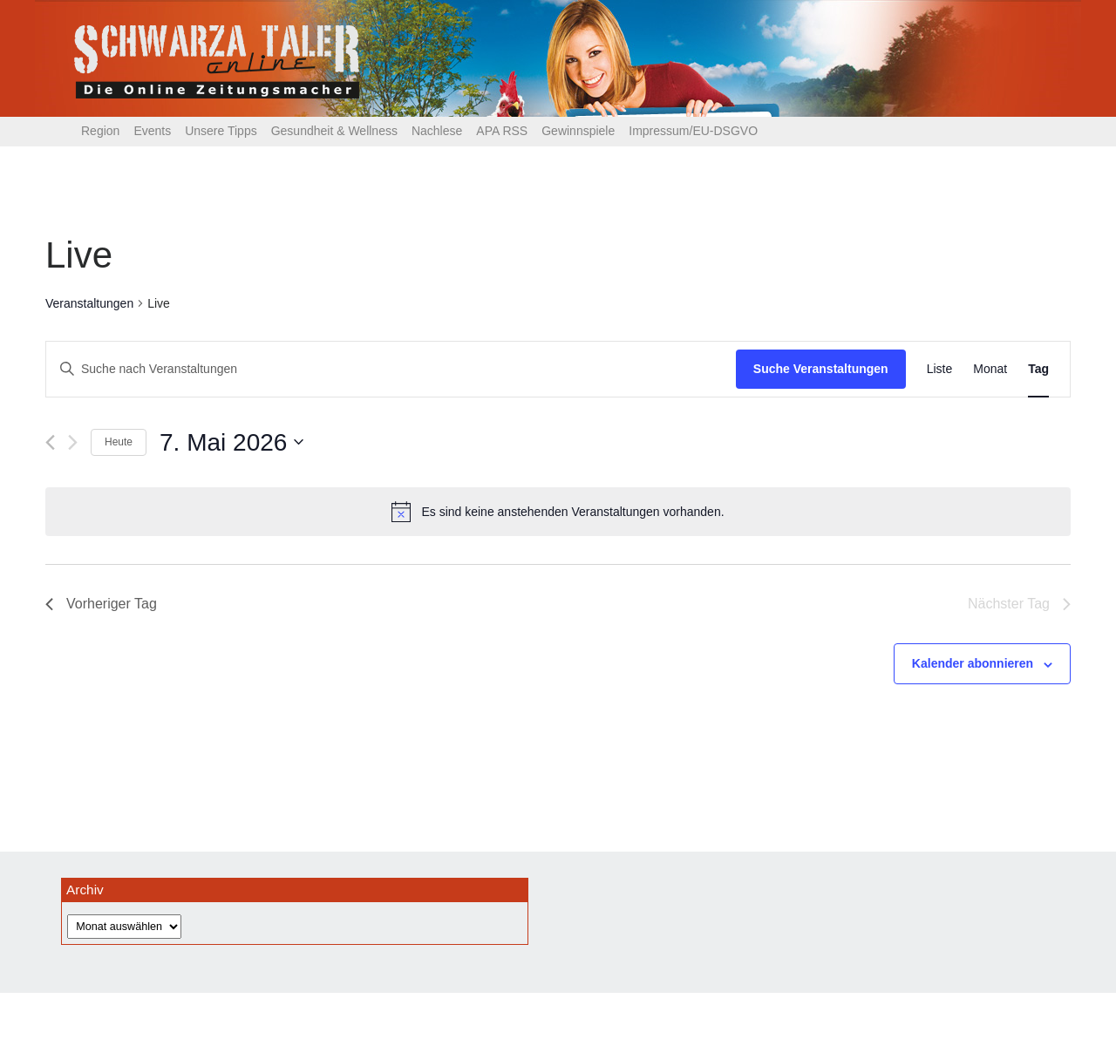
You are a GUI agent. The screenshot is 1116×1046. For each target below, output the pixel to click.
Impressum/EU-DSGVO (693, 131)
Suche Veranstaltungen (820, 369)
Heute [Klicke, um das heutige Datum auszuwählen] (119, 442)
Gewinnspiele (578, 131)
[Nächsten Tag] (73, 442)
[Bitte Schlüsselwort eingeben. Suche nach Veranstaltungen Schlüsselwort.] (391, 369)
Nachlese (437, 131)
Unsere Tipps (220, 131)
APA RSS (501, 131)
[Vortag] (50, 442)
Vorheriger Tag (101, 603)
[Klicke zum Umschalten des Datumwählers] (231, 442)
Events (152, 131)
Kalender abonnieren (972, 663)
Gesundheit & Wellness (334, 131)
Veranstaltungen (89, 303)
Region (100, 131)
